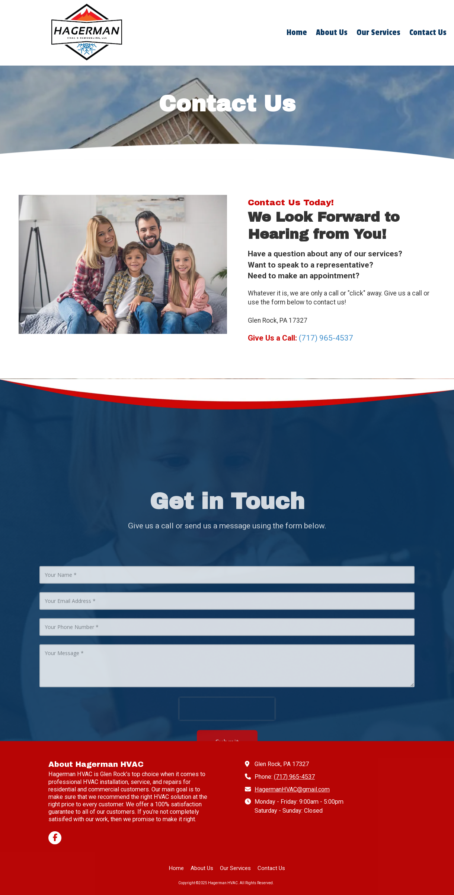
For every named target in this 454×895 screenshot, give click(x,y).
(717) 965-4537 (294, 776)
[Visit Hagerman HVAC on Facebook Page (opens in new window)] (54, 837)
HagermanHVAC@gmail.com (292, 789)
